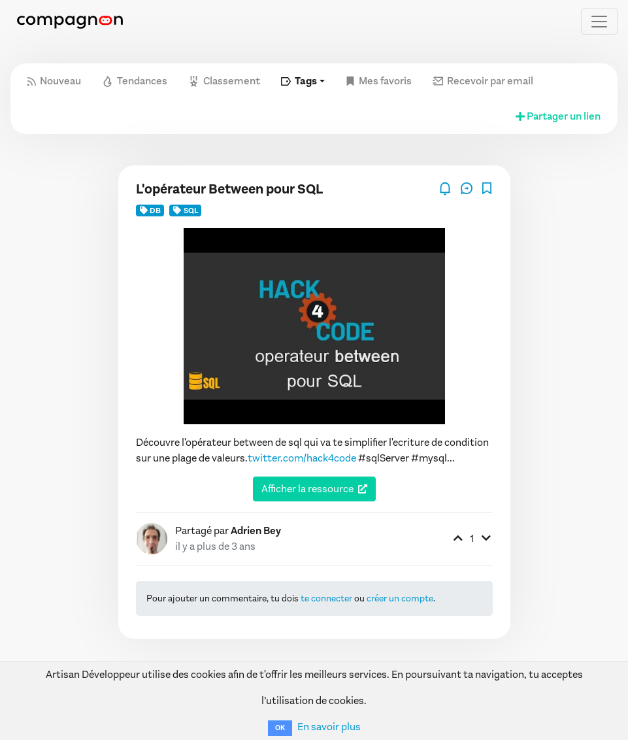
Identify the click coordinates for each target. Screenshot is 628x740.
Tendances (134, 81)
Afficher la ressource (307, 489)
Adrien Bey (256, 530)
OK (280, 728)
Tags (299, 81)
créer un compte (400, 598)
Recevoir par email (483, 81)
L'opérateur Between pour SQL (229, 189)
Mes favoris (379, 81)
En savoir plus (329, 726)
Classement (224, 81)
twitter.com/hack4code (302, 458)
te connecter (326, 598)
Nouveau (54, 81)
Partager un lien (557, 116)
